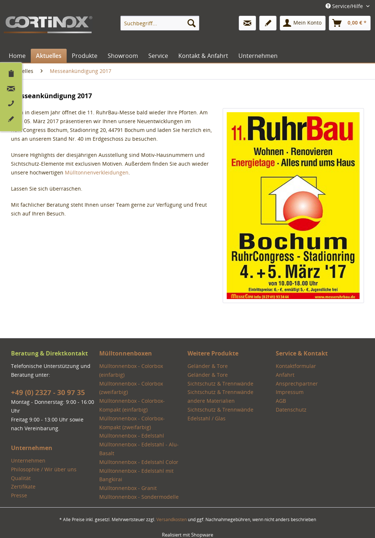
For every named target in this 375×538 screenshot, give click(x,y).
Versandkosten (171, 519)
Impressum (290, 391)
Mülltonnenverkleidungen (97, 172)
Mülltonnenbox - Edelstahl (131, 435)
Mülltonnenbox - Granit (128, 487)
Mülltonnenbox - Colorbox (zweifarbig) (131, 388)
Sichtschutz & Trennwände (220, 383)
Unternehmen (28, 460)
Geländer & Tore (208, 365)
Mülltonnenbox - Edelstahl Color (138, 461)
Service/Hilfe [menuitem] (345, 6)
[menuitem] (159, 23)
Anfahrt (285, 374)
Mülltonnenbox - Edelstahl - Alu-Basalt (139, 449)
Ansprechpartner (297, 383)
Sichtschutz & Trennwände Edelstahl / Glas (220, 414)
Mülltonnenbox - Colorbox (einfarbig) (131, 370)
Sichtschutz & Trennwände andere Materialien (220, 396)
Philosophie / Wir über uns (44, 469)
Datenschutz (291, 409)
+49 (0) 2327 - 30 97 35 (48, 392)
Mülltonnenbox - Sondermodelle (139, 496)
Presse (19, 495)
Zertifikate (23, 486)
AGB (281, 400)
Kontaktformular (296, 365)
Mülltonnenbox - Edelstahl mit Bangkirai (136, 475)
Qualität (21, 478)
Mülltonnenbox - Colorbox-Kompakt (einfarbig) (132, 405)
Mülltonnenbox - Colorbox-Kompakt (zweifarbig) (132, 423)
